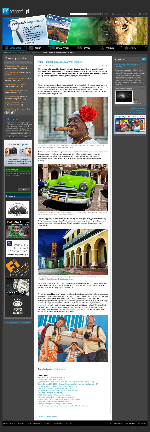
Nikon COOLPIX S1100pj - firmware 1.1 (52, 377)
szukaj (106, 14)
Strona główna (10, 53)
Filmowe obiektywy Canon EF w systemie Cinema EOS (57, 386)
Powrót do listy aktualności (46, 417)
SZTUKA (69, 423)
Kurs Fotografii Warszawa (18, 322)
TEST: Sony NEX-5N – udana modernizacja (53, 401)
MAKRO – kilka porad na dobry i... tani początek (55, 404)
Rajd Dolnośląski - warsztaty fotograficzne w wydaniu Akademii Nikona (63, 406)
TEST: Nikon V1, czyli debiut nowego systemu (54, 395)
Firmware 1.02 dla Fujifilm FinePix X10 (51, 379)
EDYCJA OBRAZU (34, 423)
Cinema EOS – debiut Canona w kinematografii (55, 388)
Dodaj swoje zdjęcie (137, 108)
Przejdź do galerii (138, 110)
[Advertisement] (129, 183)
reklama (133, 14)
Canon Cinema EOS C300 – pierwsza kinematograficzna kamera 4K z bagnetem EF (68, 384)
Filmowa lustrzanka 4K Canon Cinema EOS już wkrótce (57, 390)
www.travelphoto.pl (44, 305)
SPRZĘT (21, 423)
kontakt (144, 14)
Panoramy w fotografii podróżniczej (50, 393)
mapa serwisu (120, 14)
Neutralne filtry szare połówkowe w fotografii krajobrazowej (59, 399)
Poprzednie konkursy (136, 112)
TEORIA (47, 423)
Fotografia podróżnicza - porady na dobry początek (56, 397)
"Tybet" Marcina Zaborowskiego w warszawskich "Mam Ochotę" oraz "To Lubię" (66, 382)
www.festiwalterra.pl (58, 369)
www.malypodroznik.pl (74, 309)
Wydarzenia (36, 53)
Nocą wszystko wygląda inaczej (126, 65)
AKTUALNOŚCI (9, 423)
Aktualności (24, 53)
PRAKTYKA (58, 423)
